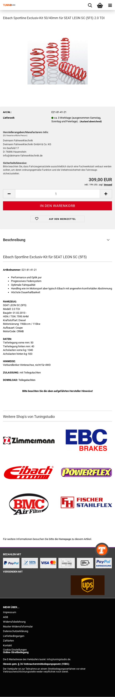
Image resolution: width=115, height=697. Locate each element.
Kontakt (7, 645)
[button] (9, 193)
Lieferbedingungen (13, 635)
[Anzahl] (57, 193)
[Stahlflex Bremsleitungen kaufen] (86, 504)
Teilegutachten (26, 379)
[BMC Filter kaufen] (29, 504)
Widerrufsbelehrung (14, 621)
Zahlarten (8, 640)
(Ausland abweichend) (91, 121)
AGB (5, 617)
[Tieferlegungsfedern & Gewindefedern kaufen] (29, 472)
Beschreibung (14, 240)
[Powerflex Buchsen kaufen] (86, 472)
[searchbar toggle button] (90, 5)
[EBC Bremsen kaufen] (86, 440)
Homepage (65, 539)
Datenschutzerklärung (15, 631)
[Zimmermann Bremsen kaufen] (29, 440)
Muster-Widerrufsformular (18, 626)
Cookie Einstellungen (15, 649)
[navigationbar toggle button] (110, 5)
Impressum (9, 612)
